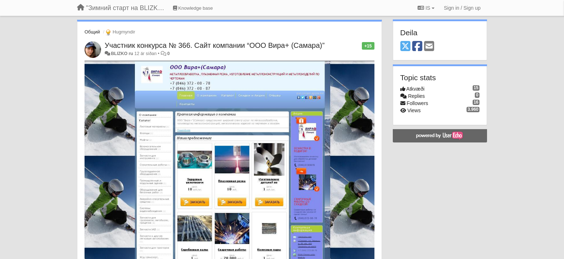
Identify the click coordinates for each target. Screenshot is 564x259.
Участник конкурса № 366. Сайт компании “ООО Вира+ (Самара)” (214, 45)
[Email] (429, 46)
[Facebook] (417, 46)
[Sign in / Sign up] (462, 8)
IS (426, 8)
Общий (92, 32)
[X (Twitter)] (405, 46)
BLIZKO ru (122, 53)
